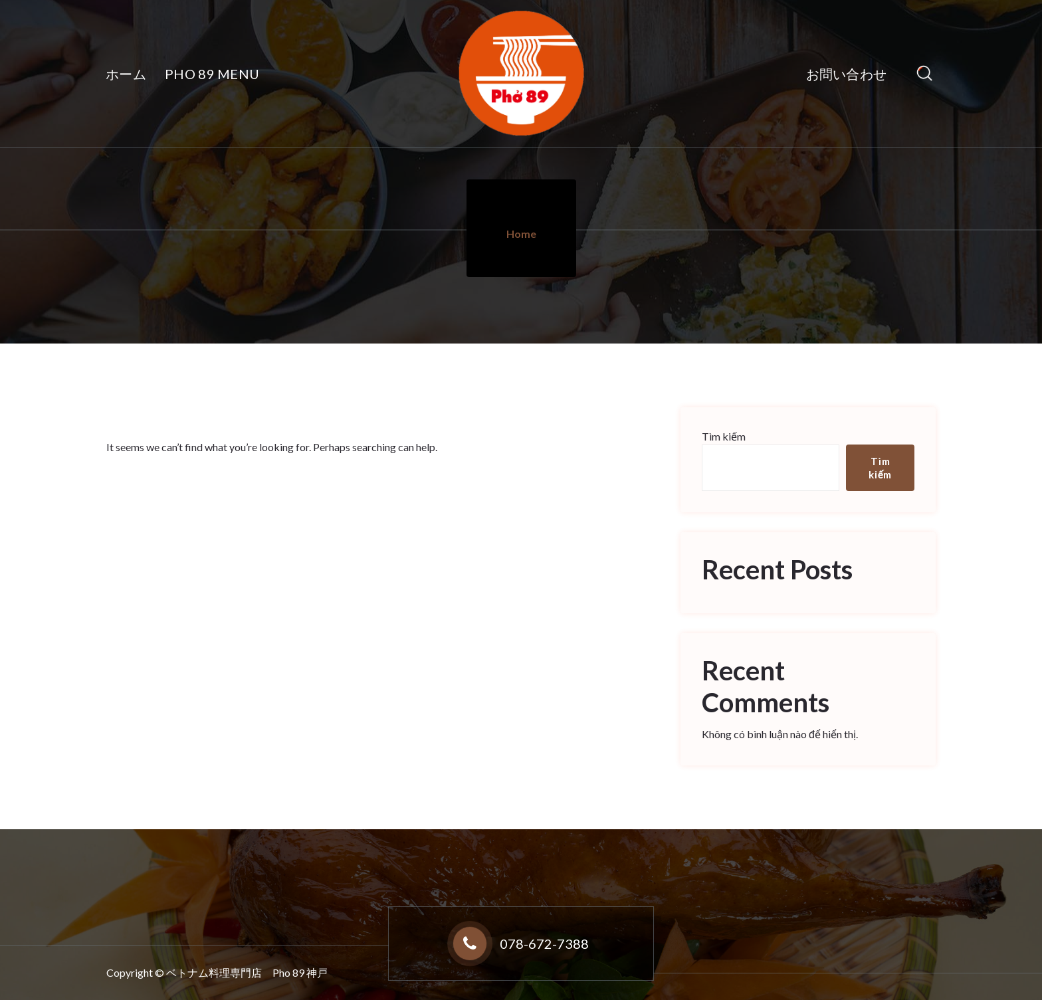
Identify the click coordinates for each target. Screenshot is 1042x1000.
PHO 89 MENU (212, 74)
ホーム (126, 74)
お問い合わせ (846, 74)
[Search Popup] (925, 73)
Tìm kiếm (724, 436)
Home (521, 233)
